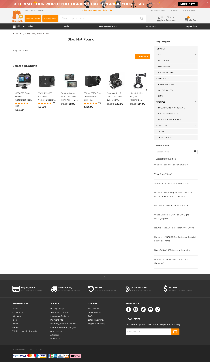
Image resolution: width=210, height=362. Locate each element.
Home (15, 33)
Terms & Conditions (59, 312)
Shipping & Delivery (59, 316)
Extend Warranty (96, 320)
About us (16, 309)
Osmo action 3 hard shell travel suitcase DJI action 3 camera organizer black (114, 97)
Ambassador (56, 331)
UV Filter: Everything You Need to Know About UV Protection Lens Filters (173, 194)
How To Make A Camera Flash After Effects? (174, 228)
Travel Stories (165, 137)
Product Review (166, 72)
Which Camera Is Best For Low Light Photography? (171, 217)
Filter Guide (164, 61)
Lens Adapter (164, 66)
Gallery (15, 327)
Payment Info (56, 320)
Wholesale (55, 339)
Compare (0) (175, 10)
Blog (22, 33)
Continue (143, 57)
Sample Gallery (165, 90)
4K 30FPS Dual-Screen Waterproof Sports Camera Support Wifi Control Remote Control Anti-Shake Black (24, 97)
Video (15, 324)
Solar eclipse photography (171, 108)
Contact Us (17, 312)
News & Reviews (108, 26)
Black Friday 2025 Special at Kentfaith (172, 250)
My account (93, 309)
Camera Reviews (166, 84)
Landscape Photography (170, 120)
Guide (66, 26)
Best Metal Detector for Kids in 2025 (171, 206)
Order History (94, 312)
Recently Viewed (158, 10)
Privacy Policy (57, 309)
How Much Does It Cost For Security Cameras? (171, 261)
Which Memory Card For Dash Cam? (171, 183)
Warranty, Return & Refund (63, 324)
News (160, 96)
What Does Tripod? (163, 174)
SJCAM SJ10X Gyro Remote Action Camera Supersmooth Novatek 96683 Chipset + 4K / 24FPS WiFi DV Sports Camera (92, 97)
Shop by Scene (33, 18)
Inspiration (191, 26)
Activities (28, 26)
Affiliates (54, 335)
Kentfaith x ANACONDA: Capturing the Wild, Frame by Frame (175, 239)
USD (190, 10)
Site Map (16, 316)
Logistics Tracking (96, 324)
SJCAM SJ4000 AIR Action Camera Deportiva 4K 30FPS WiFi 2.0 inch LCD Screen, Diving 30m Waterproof (46, 97)
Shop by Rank (50, 18)
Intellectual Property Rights (63, 327)
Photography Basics (168, 114)
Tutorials (150, 26)
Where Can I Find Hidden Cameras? (171, 165)
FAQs (90, 316)
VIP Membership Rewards (24, 331)
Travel (161, 131)
